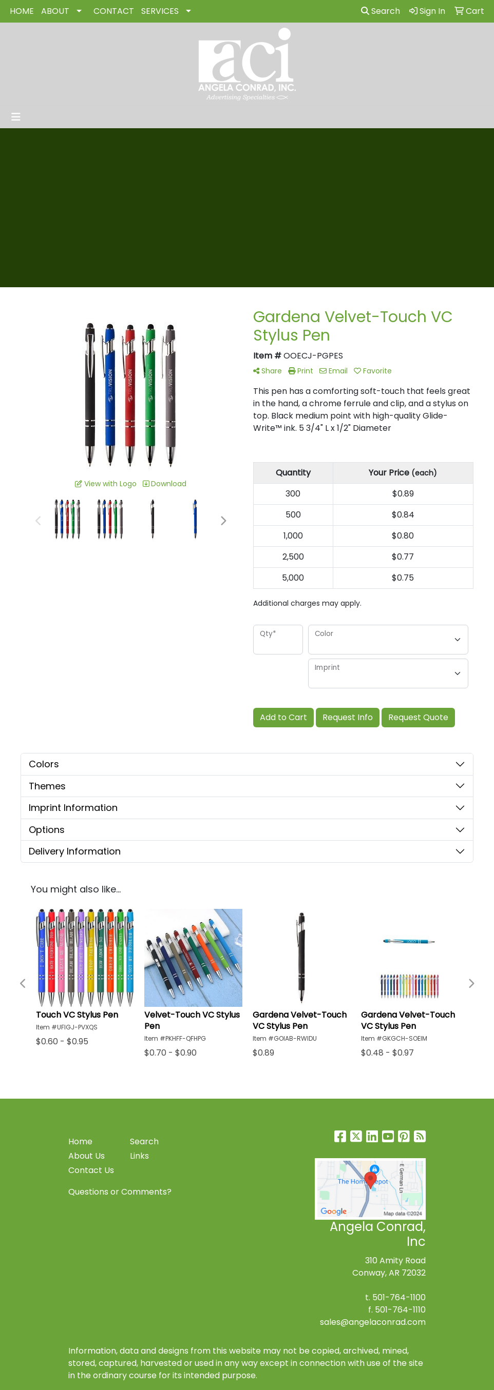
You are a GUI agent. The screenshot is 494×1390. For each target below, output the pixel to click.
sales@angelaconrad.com (373, 1322)
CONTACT (113, 11)
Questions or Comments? (120, 1192)
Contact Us (91, 1170)
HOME (22, 11)
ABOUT (55, 11)
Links (139, 1156)
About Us (86, 1156)
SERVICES (160, 11)
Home (80, 1141)
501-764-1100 (399, 1297)
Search (380, 11)
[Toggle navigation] (16, 117)
